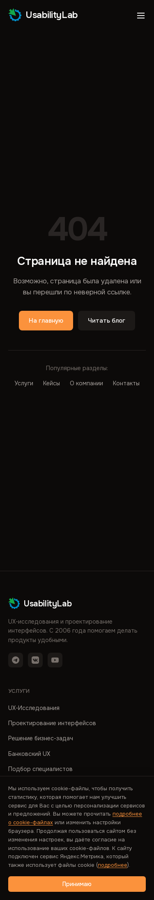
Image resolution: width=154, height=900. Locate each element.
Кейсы (51, 383)
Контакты (126, 383)
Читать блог (106, 321)
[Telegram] (15, 660)
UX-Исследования (34, 708)
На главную (46, 321)
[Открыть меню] (141, 15)
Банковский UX (29, 754)
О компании (86, 383)
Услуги (23, 383)
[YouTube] (55, 660)
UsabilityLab (43, 14)
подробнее (112, 865)
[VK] (35, 660)
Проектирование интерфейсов (52, 723)
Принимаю (77, 884)
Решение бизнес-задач (40, 738)
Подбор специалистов (40, 769)
